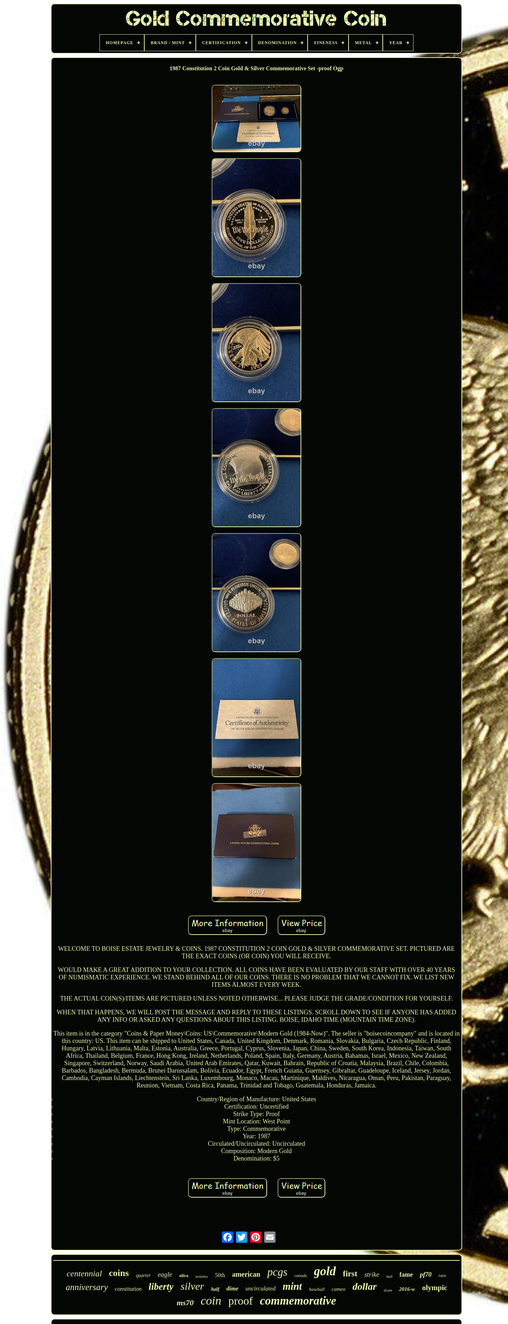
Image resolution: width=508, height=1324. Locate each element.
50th (220, 1275)
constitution (128, 1289)
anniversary (87, 1287)
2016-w (407, 1289)
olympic (434, 1287)
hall (389, 1276)
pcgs (277, 1272)
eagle (165, 1274)
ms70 (185, 1302)
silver (192, 1286)
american (246, 1274)
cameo (338, 1289)
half (215, 1289)
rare (442, 1275)
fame (406, 1274)
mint (292, 1286)
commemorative (298, 1300)
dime (232, 1288)
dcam (388, 1290)
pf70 (425, 1274)
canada (300, 1275)
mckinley (201, 1276)
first (350, 1273)
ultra (183, 1275)
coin (211, 1300)
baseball (317, 1289)
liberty (161, 1286)
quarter (143, 1275)
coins (119, 1273)
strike (371, 1274)
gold (325, 1271)
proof (240, 1300)
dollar (364, 1286)
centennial (84, 1273)
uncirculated (261, 1288)
